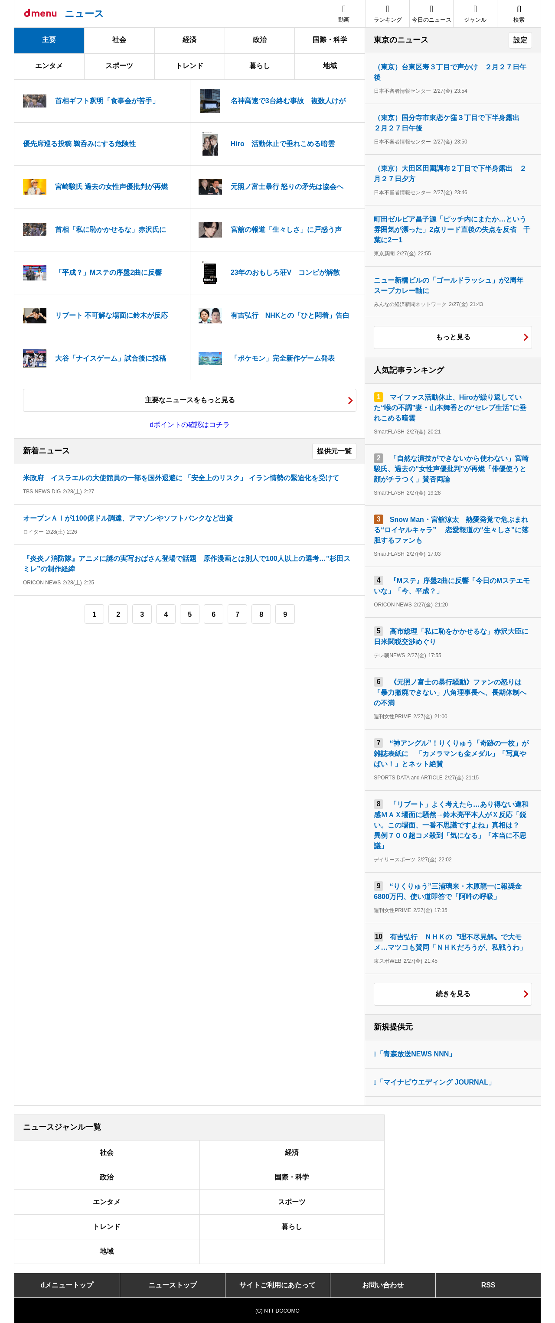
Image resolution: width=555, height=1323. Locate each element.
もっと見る (453, 337)
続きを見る (453, 993)
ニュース (84, 13)
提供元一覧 (334, 451)
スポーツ (119, 65)
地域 (330, 65)
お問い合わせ (383, 1285)
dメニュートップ (67, 1285)
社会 (119, 39)
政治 (260, 39)
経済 (189, 39)
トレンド (189, 65)
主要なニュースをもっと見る (190, 400)
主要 (49, 39)
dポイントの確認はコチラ (190, 424)
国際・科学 (330, 39)
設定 (520, 40)
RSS (488, 1285)
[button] (475, 13)
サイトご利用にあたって (277, 1285)
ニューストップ (172, 1285)
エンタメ (49, 65)
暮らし (259, 65)
